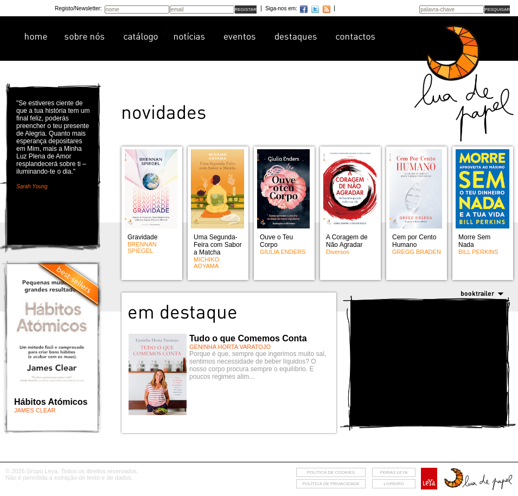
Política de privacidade (330, 483)
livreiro (393, 483)
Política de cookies (331, 472)
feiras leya (394, 472)
